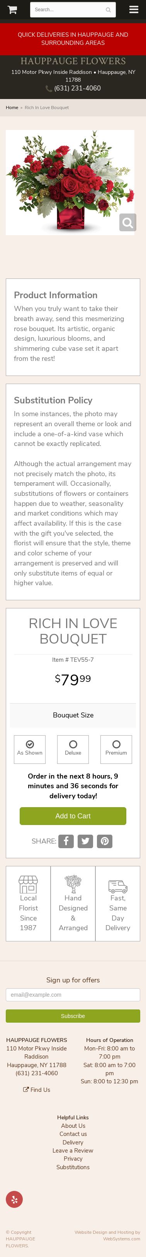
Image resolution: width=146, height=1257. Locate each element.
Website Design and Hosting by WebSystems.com (107, 1235)
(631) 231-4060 (73, 88)
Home (12, 107)
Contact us (73, 1134)
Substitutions (73, 1167)
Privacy (73, 1159)
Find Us (36, 1090)
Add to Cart (72, 816)
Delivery (73, 1142)
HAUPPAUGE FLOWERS (73, 61)
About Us (73, 1126)
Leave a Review (73, 1151)
